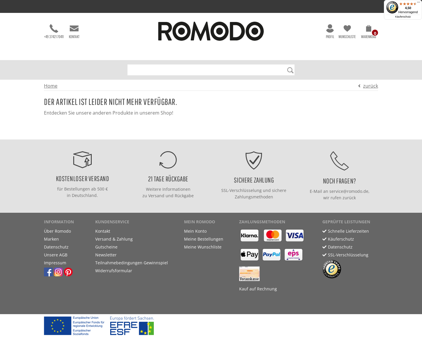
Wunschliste (347, 31)
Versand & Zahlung (114, 239)
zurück (370, 86)
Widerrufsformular (113, 270)
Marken (51, 239)
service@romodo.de (348, 191)
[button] (368, 32)
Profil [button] (330, 31)
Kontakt (74, 31)
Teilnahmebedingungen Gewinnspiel (131, 262)
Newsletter (106, 255)
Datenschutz (56, 247)
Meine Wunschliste (203, 247)
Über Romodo (57, 231)
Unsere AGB (55, 255)
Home (50, 86)
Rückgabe (184, 195)
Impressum (55, 262)
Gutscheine (106, 247)
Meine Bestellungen (203, 239)
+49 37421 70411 (54, 31)
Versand (156, 195)
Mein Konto (195, 231)
